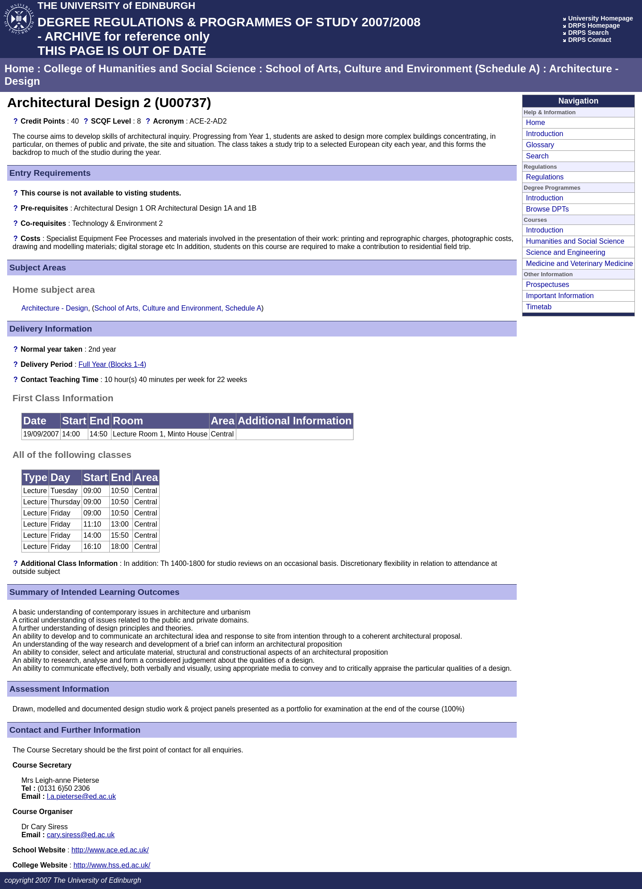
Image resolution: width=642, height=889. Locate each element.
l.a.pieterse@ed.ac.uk (81, 796)
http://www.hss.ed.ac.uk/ (112, 865)
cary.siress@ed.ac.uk (81, 835)
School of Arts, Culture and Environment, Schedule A (178, 308)
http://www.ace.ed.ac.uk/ (109, 850)
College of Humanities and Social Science (150, 68)
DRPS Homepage (594, 25)
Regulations (545, 177)
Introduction (545, 133)
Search (537, 156)
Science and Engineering (565, 252)
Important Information (560, 295)
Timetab (538, 307)
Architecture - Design (54, 308)
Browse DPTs (547, 209)
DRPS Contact (589, 39)
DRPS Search (588, 32)
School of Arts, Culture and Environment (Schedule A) (402, 68)
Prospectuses (547, 284)
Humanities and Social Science (575, 241)
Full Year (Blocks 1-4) (112, 364)
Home (19, 68)
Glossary (540, 145)
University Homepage (600, 18)
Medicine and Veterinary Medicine (579, 263)
